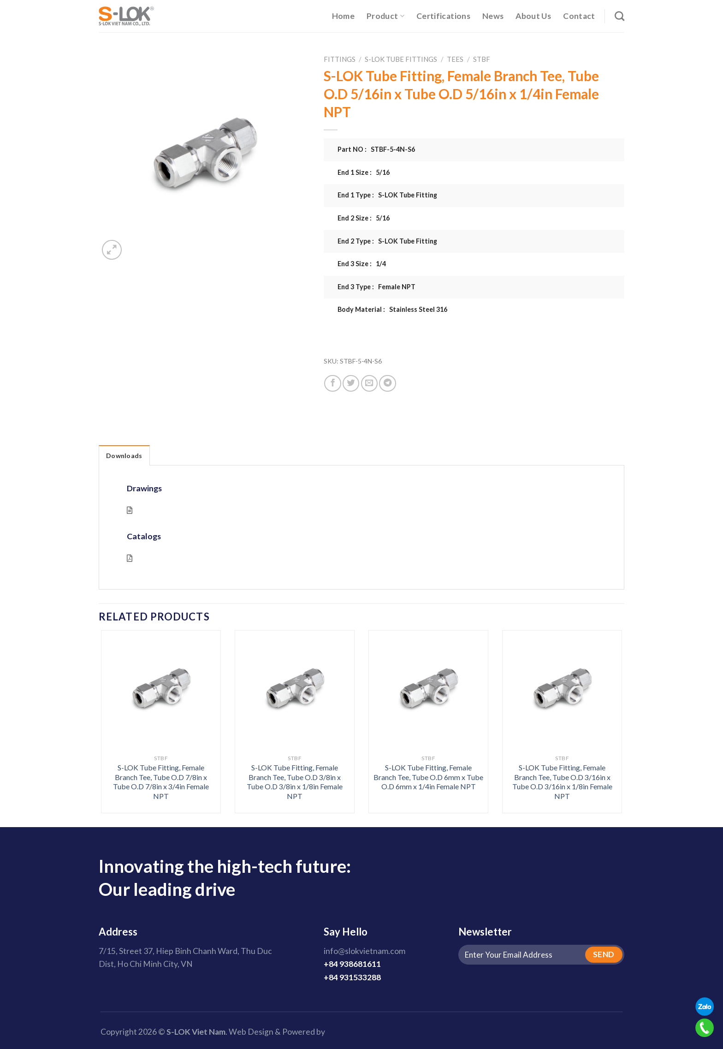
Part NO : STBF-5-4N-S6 (376, 149)
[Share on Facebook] (332, 383)
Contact (579, 16)
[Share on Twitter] (351, 383)
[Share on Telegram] (387, 383)
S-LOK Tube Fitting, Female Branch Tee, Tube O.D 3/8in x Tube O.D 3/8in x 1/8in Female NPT (295, 781)
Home (343, 16)
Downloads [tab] (124, 455)
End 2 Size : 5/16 (364, 218)
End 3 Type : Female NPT (376, 287)
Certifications (443, 16)
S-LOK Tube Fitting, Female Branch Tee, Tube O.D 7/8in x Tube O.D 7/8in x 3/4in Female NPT (161, 781)
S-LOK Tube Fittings (401, 59)
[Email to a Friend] (369, 383)
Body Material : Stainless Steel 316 (392, 309)
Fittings (340, 59)
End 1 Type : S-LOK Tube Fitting (387, 195)
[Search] (619, 16)
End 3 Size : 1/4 (362, 264)
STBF (481, 59)
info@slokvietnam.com (364, 951)
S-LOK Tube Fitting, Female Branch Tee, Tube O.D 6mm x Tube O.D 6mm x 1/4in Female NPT (428, 777)
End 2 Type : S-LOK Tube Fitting (387, 241)
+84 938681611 (352, 964)
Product (385, 16)
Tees (455, 59)
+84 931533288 (352, 977)
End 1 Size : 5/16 (364, 172)
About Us (533, 16)
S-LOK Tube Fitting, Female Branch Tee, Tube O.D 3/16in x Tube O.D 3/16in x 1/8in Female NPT (562, 781)
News (493, 16)
